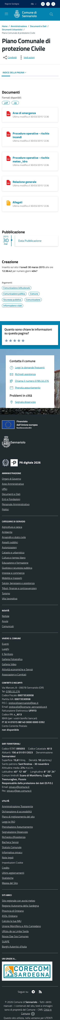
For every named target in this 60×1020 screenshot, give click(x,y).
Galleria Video (9, 664)
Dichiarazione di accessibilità (17, 811)
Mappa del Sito (10, 883)
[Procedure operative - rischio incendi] (8, 134)
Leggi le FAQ (8, 822)
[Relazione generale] (8, 182)
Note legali (7, 857)
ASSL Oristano (9, 916)
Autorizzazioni (9, 547)
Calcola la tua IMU (11, 921)
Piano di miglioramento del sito (18, 816)
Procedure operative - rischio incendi (31, 135)
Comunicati (8, 626)
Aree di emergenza (24, 113)
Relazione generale (24, 182)
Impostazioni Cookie (12, 862)
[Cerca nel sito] (51, 14)
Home (5, 26)
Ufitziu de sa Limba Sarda (15, 931)
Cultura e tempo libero (13, 557)
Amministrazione (19, 26)
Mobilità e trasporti (12, 578)
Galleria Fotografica (12, 659)
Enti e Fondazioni (11, 499)
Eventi (5, 644)
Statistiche (7, 878)
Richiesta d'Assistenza (13, 837)
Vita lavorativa (9, 598)
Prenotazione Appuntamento (17, 827)
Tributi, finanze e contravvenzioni (19, 588)
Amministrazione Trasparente (17, 806)
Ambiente (7, 532)
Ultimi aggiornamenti (13, 873)
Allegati (17, 202)
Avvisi (5, 621)
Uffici (4, 489)
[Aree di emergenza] (8, 113)
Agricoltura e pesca (12, 527)
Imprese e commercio (13, 573)
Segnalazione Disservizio (15, 832)
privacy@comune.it (19, 787)
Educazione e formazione (15, 563)
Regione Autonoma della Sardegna (20, 906)
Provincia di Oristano (13, 911)
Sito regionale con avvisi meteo (18, 900)
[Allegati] (8, 203)
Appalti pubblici (10, 542)
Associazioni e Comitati (14, 674)
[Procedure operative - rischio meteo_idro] (8, 158)
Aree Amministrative (13, 484)
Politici (5, 509)
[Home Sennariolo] (28, 14)
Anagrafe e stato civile (14, 537)
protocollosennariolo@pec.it (23, 703)
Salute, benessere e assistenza (18, 583)
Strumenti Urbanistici (12, 29)
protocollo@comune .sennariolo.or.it (28, 707)
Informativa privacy (12, 852)
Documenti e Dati (38, 26)
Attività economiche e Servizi (17, 669)
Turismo (6, 593)
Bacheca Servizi (10, 842)
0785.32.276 (13, 691)
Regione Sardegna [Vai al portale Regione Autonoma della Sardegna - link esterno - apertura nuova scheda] (12, 3)
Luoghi (5, 649)
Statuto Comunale (11, 847)
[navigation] (6, 14)
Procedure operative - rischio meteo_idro (31, 160)
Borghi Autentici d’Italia (14, 946)
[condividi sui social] (9, 57)
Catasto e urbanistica (13, 552)
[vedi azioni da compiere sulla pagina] (26, 57)
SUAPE (5, 941)
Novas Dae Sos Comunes (15, 936)
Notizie (5, 616)
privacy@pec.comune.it (19, 791)
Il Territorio (7, 654)
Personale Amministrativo (15, 504)
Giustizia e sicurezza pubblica (17, 568)
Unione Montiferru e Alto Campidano (21, 926)
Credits (5, 868)
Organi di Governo (11, 479)
